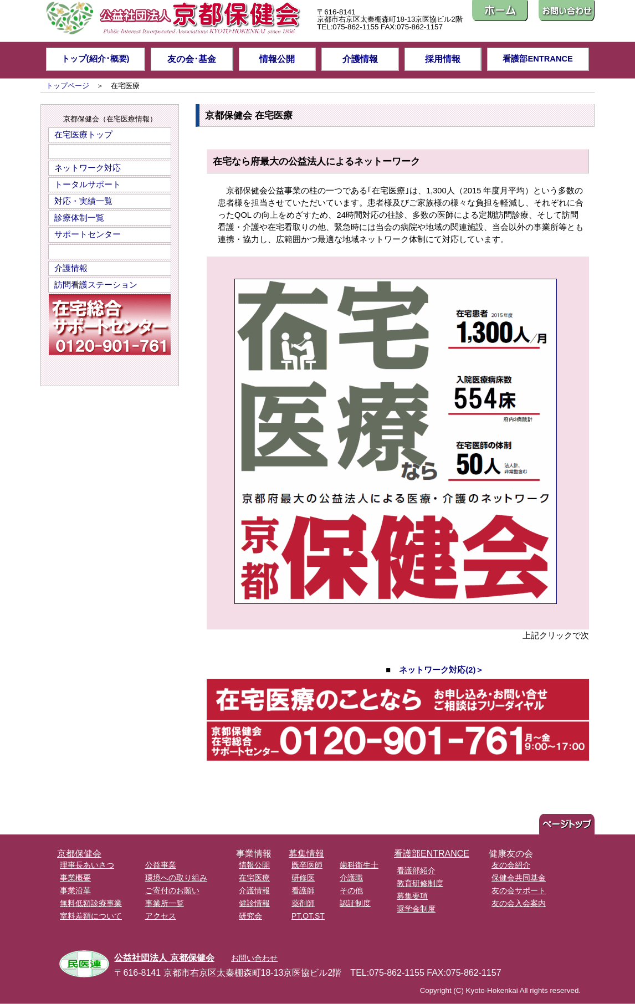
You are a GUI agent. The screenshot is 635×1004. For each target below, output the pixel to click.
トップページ (67, 85)
